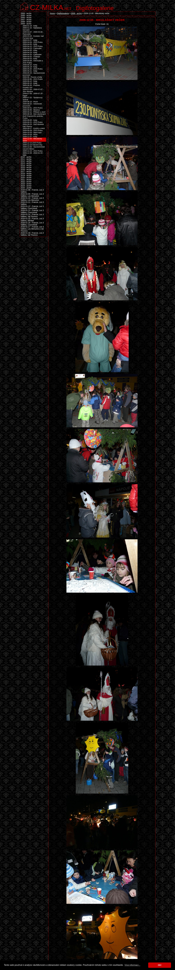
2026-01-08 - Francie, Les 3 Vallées (32, 191)
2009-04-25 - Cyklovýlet (32, 54)
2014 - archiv (26, 165)
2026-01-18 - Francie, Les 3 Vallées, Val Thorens (32, 234)
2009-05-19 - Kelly (30, 67)
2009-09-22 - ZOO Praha (33, 122)
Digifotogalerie (95, 8)
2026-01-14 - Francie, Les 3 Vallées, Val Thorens (32, 216)
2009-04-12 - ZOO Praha (33, 46)
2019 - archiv (26, 176)
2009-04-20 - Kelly (30, 50)
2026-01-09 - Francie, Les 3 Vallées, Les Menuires (32, 195)
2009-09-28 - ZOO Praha (33, 130)
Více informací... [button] (132, 965)
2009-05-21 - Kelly (30, 71)
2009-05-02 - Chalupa (31, 57)
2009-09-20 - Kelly (30, 120)
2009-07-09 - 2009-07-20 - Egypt (33, 94)
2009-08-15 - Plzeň (30, 102)
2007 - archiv (26, 20)
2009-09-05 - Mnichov (31, 110)
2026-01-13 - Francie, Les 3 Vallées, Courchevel (32, 211)
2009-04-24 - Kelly (30, 52)
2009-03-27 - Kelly (30, 40)
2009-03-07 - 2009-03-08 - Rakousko (33, 33)
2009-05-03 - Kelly (30, 59)
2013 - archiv (26, 163)
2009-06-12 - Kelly (30, 81)
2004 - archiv (26, 13)
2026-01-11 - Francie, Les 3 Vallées (32, 203)
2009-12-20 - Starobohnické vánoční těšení (34, 148)
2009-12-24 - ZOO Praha (33, 151)
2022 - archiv (26, 182)
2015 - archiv (26, 167)
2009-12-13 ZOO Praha (32, 143)
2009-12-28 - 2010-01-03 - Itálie (33, 154)
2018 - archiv (26, 173)
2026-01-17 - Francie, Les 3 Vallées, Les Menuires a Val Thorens (32, 229)
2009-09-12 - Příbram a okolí (34, 112)
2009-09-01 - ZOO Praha (33, 108)
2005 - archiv (26, 15)
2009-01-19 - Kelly (30, 26)
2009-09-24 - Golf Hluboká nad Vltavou (33, 125)
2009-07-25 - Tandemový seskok (32, 99)
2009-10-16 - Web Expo (32, 132)
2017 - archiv (26, 171)
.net (50, 7)
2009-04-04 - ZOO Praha (33, 42)
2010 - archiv (26, 157)
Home (52, 13)
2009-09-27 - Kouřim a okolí (34, 128)
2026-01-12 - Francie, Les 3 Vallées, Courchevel (32, 207)
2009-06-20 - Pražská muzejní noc (31, 86)
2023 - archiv (26, 184)
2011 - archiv (26, 159)
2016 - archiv (26, 169)
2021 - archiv (26, 180)
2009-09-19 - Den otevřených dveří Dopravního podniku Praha (34, 116)
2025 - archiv (26, 188)
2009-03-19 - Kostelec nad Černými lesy (33, 37)
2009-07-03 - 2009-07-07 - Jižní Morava (33, 90)
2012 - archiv (26, 161)
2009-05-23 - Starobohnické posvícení (34, 74)
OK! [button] (159, 965)
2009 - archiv (76, 13)
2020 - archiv (26, 178)
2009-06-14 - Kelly (30, 83)
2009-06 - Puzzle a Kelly (32, 77)
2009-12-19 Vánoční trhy (32, 145)
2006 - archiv (26, 18)
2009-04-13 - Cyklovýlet (32, 48)
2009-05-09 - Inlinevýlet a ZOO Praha (33, 62)
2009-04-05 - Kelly (30, 44)
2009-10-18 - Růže (30, 134)
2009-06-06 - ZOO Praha (33, 79)
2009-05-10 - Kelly (30, 65)
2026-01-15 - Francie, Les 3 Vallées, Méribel (32, 220)
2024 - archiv (26, 186)
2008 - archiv (26, 22)
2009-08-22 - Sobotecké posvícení (32, 105)
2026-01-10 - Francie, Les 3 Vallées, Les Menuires (32, 199)
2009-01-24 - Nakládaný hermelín (32, 29)
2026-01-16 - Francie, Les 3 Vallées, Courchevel (32, 224)
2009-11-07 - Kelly (30, 137)
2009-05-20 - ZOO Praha (33, 69)
